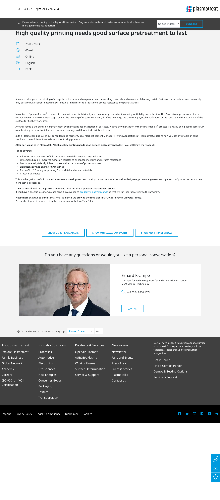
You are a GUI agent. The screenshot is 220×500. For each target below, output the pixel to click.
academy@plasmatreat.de (94, 269)
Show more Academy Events (109, 310)
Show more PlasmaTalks (63, 310)
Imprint (6, 491)
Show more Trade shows (156, 310)
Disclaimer (71, 491)
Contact (132, 386)
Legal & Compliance (49, 491)
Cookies (87, 491)
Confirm (191, 23)
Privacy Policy (23, 491)
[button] (19, 9)
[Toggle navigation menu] (8, 9)
